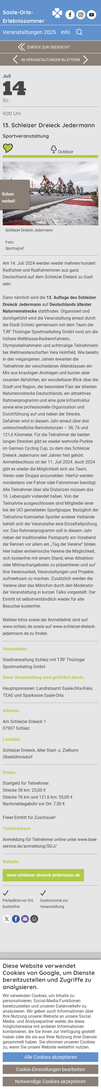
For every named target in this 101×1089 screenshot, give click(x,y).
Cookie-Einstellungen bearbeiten (50, 1069)
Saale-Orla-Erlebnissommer (24, 15)
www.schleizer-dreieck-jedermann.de (43, 875)
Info (65, 32)
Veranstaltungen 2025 (29, 32)
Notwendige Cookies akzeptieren (50, 1081)
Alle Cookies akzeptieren (50, 1057)
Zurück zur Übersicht (48, 47)
